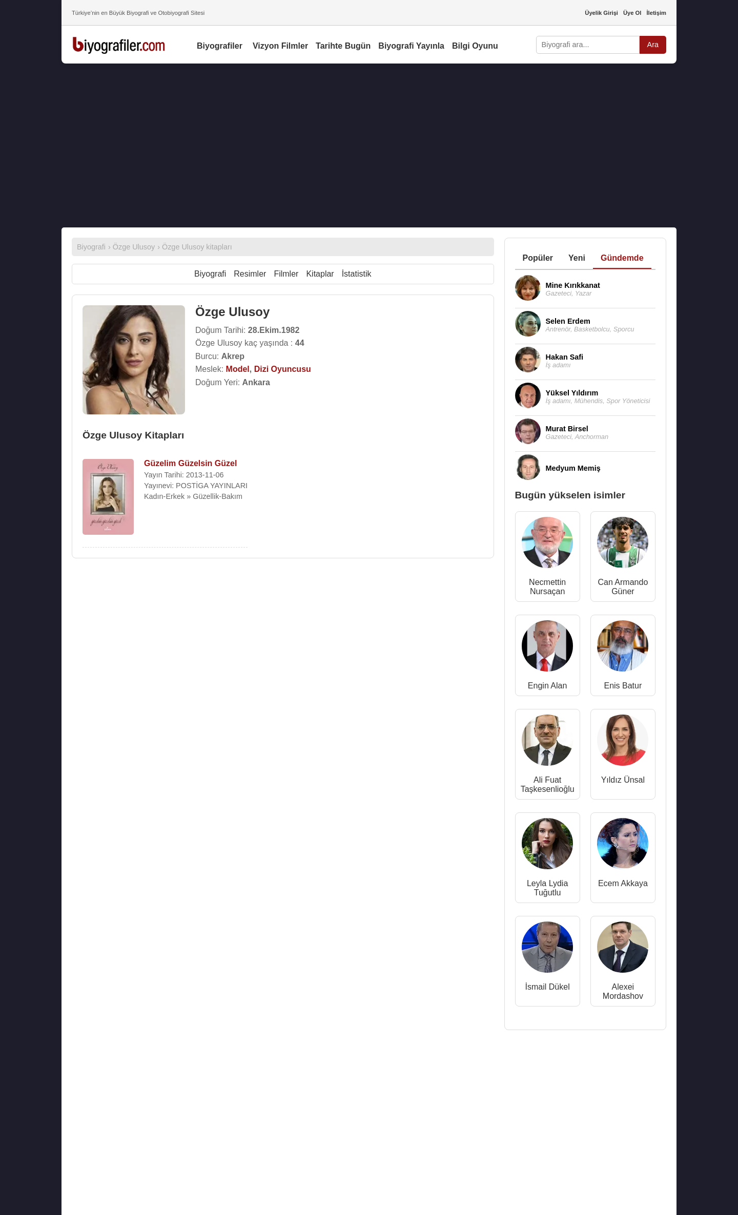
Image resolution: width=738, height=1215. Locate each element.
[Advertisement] (368, 145)
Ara (653, 44)
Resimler (250, 273)
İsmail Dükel (547, 986)
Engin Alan (547, 685)
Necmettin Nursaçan (547, 587)
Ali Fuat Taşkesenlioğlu (548, 784)
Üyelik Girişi (601, 13)
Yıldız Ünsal (623, 780)
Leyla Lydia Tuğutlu (547, 888)
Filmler (286, 273)
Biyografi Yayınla (411, 45)
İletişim (656, 13)
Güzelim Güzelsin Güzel (190, 463)
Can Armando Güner (623, 587)
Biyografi (210, 273)
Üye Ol (632, 13)
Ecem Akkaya (623, 883)
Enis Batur (623, 685)
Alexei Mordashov (623, 991)
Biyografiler (219, 45)
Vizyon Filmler (280, 45)
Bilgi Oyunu (475, 45)
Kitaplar (320, 273)
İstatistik (357, 273)
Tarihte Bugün (343, 45)
